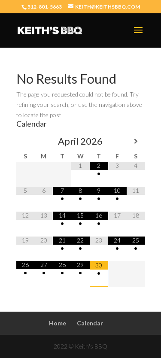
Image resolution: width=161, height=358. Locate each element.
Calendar (90, 323)
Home (57, 323)
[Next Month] (136, 141)
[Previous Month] (25, 141)
